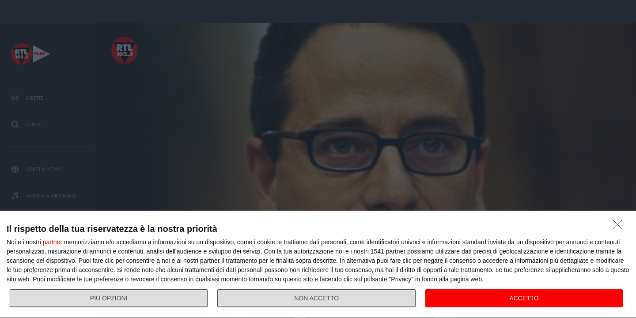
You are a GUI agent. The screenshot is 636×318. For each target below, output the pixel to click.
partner (52, 242)
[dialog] (318, 264)
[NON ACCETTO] (620, 227)
